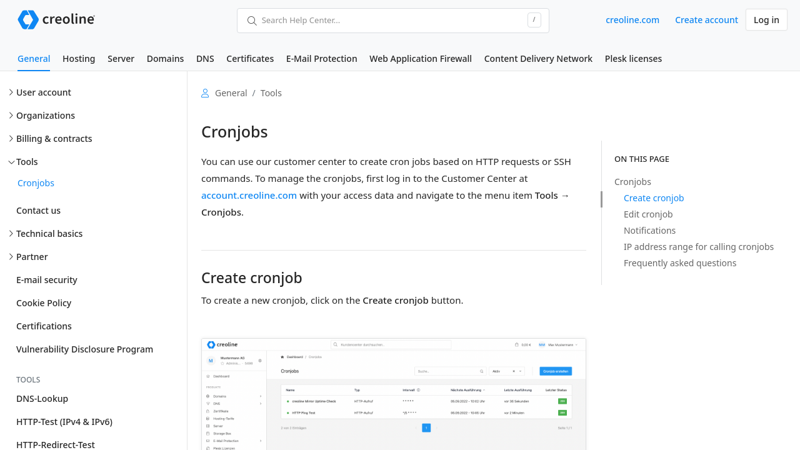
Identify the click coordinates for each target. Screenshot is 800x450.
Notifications (650, 230)
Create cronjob (654, 198)
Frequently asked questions (680, 263)
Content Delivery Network (538, 58)
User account (43, 92)
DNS (205, 58)
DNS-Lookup (42, 398)
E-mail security (47, 280)
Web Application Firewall (420, 58)
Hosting (78, 58)
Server (121, 58)
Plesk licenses (633, 58)
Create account (706, 20)
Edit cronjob (648, 214)
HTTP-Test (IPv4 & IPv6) (64, 422)
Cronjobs (36, 183)
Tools (27, 162)
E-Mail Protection (322, 58)
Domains (165, 58)
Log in (766, 20)
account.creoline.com (249, 195)
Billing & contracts (54, 138)
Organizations (45, 115)
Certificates (250, 58)
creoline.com (632, 20)
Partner (32, 256)
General (34, 58)
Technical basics (49, 233)
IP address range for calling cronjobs (699, 246)
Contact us (38, 210)
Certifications (44, 326)
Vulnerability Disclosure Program (84, 349)
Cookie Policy (43, 303)
